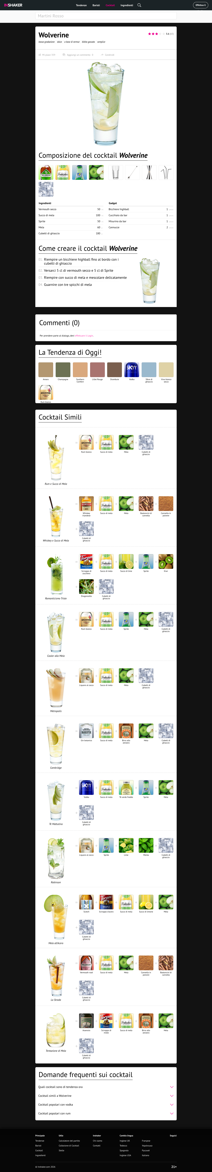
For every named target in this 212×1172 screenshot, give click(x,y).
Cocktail (110, 5)
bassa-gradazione (47, 41)
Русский (146, 1150)
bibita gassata (88, 41)
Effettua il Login (201, 6)
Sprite (42, 221)
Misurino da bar (117, 221)
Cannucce (114, 227)
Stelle (61, 1150)
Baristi (96, 5)
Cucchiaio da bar (118, 215)
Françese (146, 1140)
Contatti (96, 1145)
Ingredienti (127, 5)
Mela (41, 227)
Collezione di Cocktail (69, 1145)
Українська (147, 1145)
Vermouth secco (47, 209)
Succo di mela (46, 215)
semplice (101, 41)
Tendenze (81, 5)
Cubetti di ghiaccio (49, 233)
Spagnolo (124, 1150)
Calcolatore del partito (69, 1140)
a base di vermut (72, 41)
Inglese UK (125, 1140)
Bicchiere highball (119, 209)
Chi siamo (97, 1140)
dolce (59, 41)
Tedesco (123, 1145)
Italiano (145, 1155)
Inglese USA (125, 1155)
